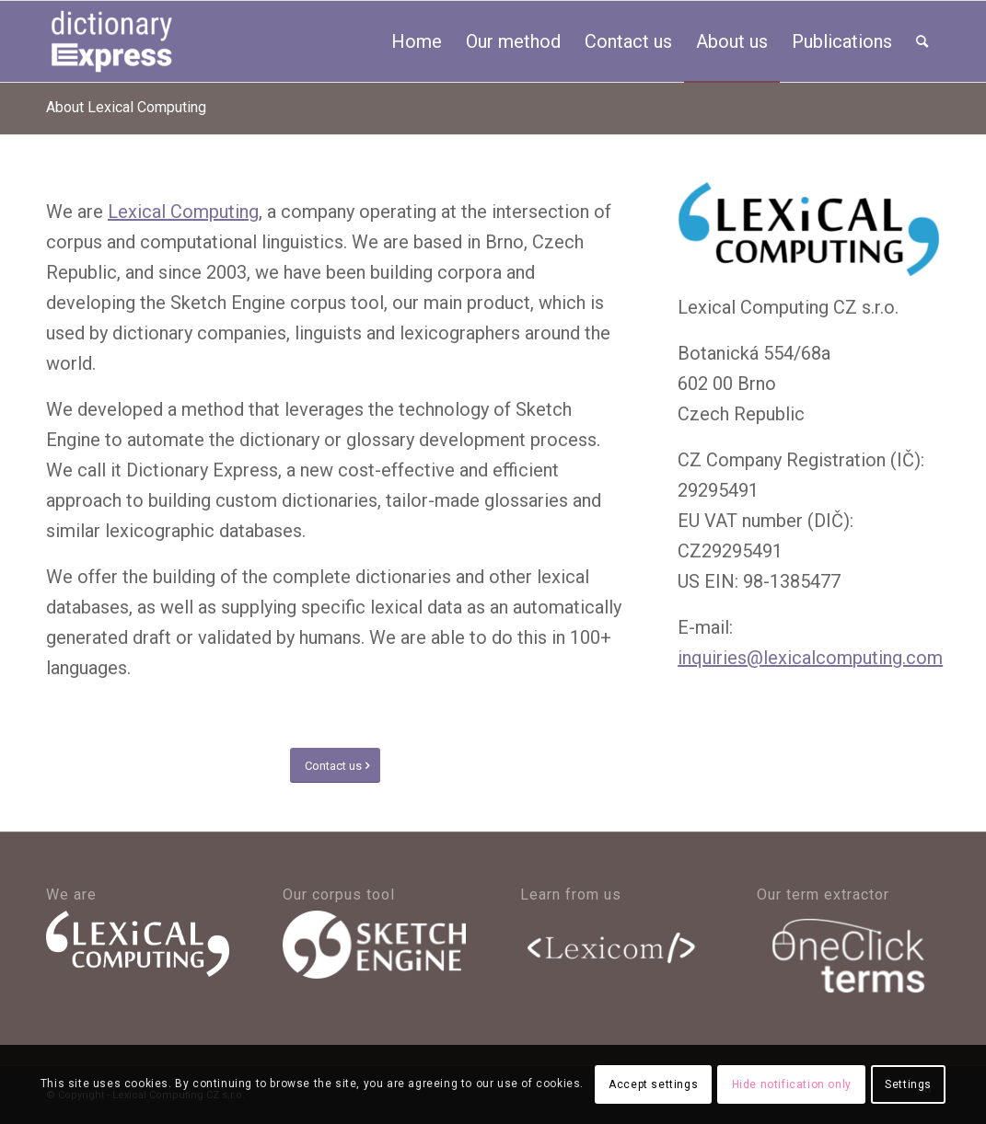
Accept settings (653, 1084)
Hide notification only (792, 1084)
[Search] (922, 41)
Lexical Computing (183, 212)
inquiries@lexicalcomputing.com (810, 658)
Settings (908, 1084)
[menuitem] (416, 41)
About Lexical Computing (126, 107)
